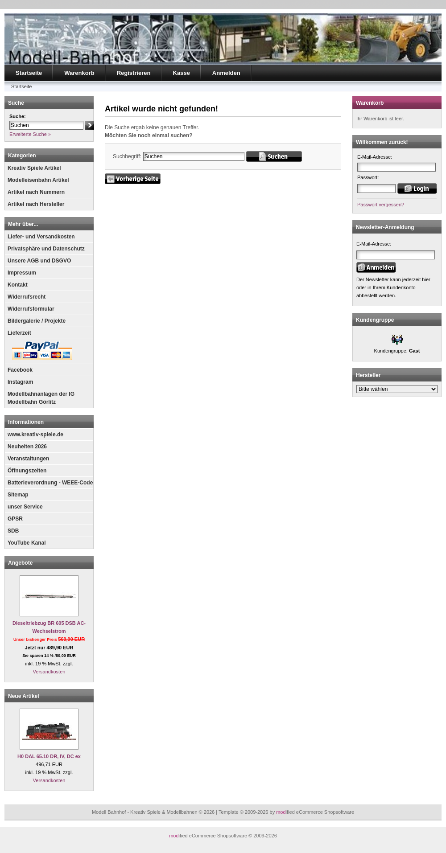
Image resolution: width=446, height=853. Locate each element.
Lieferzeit (19, 333)
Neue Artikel (23, 696)
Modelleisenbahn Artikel (38, 180)
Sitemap (18, 495)
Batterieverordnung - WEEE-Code (50, 483)
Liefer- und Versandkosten (41, 237)
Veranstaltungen (28, 458)
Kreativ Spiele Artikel (34, 168)
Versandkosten (49, 671)
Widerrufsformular (31, 309)
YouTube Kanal (27, 543)
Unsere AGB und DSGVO (39, 261)
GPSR (15, 519)
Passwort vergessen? (380, 204)
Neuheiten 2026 (27, 446)
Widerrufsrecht (26, 297)
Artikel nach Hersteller (36, 204)
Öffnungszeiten (27, 471)
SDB (13, 531)
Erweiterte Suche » (30, 134)
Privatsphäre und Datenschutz (46, 249)
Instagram (20, 382)
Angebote (20, 563)
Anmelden (226, 73)
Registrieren (134, 73)
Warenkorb (79, 73)
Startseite (29, 73)
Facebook (20, 370)
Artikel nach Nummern (36, 192)
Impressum (22, 273)
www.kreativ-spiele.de (35, 434)
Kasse (181, 73)
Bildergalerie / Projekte (37, 321)
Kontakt (18, 285)
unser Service (25, 507)
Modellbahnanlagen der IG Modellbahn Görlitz (41, 398)
